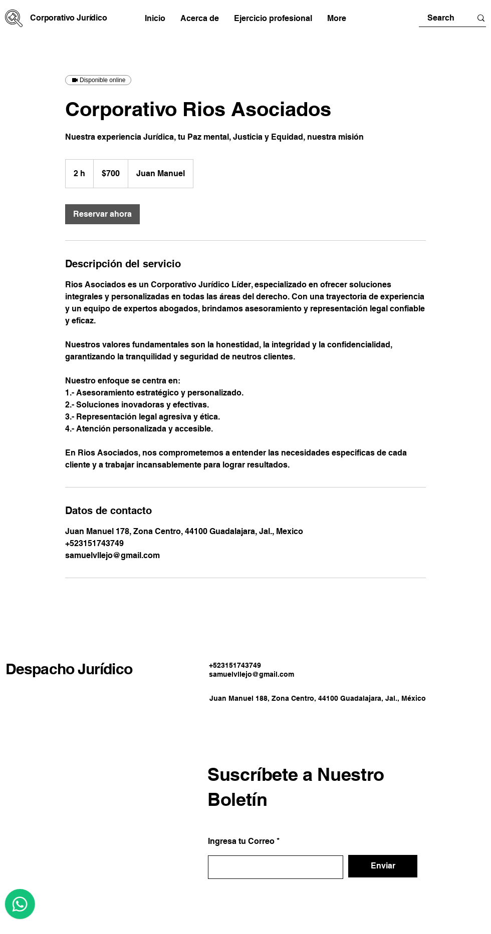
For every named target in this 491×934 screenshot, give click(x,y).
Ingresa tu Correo (241, 841)
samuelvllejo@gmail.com (251, 674)
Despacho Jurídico (69, 669)
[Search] (440, 18)
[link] (102, 214)
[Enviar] (383, 866)
